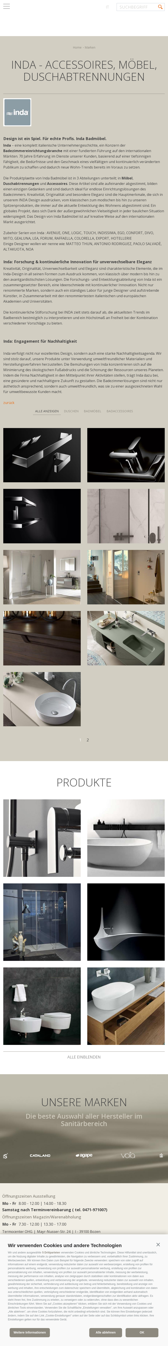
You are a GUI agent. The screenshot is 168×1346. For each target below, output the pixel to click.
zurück (8, 402)
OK (142, 1332)
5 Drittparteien (51, 1252)
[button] (158, 1245)
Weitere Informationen (30, 1332)
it (107, 7)
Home (77, 47)
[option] (84, 1155)
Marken (90, 47)
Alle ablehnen (106, 1332)
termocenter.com (56, 20)
